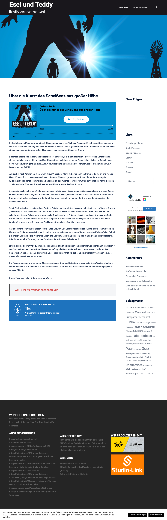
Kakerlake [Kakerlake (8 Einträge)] (147, 331)
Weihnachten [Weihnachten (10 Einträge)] (148, 365)
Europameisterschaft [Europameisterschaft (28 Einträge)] (138, 317)
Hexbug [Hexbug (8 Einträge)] (153, 323)
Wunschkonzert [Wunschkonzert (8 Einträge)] (142, 374)
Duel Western (85, 467)
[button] (157, 7)
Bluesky (129, 167)
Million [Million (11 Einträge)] (137, 340)
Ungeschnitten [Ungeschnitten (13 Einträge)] (144, 360)
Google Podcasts (133, 152)
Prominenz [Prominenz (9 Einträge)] (137, 349)
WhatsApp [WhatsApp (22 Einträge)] (131, 373)
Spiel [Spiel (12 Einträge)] (142, 357)
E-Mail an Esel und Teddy (85, 443)
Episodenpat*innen (134, 143)
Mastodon (130, 162)
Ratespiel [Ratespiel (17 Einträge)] (130, 353)
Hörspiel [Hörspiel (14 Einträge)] (129, 327)
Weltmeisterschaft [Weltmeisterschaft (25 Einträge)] (136, 369)
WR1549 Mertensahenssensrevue (36, 290)
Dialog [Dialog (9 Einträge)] (149, 313)
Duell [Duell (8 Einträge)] (153, 313)
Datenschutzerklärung (141, 7)
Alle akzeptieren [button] (156, 514)
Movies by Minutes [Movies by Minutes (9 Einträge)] (132, 344)
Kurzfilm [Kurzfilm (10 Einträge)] (129, 336)
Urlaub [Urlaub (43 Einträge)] (130, 365)
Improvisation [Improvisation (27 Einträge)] (142, 326)
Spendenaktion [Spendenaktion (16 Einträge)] (133, 357)
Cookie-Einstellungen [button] (138, 514)
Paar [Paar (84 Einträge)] (129, 348)
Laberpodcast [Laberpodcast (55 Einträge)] (142, 335)
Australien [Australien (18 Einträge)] (135, 307)
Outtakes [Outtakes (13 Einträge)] (148, 343)
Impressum (123, 7)
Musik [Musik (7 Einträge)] (141, 344)
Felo (128, 266)
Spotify (129, 157)
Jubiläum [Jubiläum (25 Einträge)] (137, 331)
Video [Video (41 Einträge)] (138, 365)
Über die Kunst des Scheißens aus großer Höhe (53, 96)
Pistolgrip (74, 474)
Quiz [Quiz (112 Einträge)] (145, 348)
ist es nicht (18, 418)
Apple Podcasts (133, 148)
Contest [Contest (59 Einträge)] (140, 312)
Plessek (129, 276)
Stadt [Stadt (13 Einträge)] (147, 357)
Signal (129, 172)
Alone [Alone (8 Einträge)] (127, 308)
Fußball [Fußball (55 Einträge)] (131, 322)
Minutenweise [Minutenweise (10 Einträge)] (145, 340)
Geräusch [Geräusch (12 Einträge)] (141, 322)
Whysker (83, 463)
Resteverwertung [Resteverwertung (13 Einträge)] (143, 353)
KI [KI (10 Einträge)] (151, 331)
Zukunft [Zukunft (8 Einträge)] (150, 374)
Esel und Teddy (31, 4)
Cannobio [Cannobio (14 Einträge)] (130, 312)
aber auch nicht (38, 418)
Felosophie (138, 266)
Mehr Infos (29, 316)
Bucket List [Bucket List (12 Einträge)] (145, 307)
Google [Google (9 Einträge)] (147, 322)
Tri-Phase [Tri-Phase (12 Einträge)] (133, 360)
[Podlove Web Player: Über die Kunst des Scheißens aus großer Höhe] (62, 121)
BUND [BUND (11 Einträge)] (152, 308)
